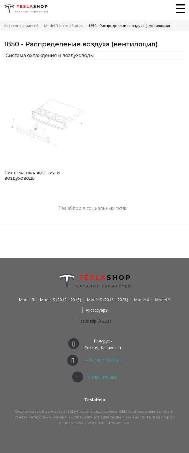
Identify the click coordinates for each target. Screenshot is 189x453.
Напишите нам (103, 377)
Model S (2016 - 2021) (107, 299)
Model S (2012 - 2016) (60, 299)
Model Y (162, 299)
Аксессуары (97, 310)
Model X (141, 299)
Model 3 (26, 299)
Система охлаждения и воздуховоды (50, 55)
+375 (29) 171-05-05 (103, 360)
